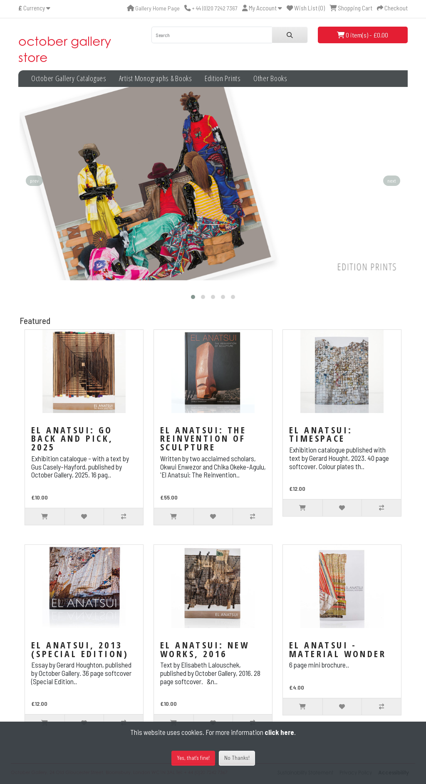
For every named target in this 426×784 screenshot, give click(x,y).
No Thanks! (237, 757)
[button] (193, 297)
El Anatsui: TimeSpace (320, 434)
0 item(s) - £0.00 (362, 35)
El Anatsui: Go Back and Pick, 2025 (72, 438)
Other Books (270, 78)
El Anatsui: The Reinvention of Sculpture (203, 438)
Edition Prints (223, 78)
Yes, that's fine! (193, 757)
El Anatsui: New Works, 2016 (204, 649)
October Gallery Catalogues (68, 78)
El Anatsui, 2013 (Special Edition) (80, 649)
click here (279, 732)
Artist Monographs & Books (155, 78)
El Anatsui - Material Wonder (337, 649)
